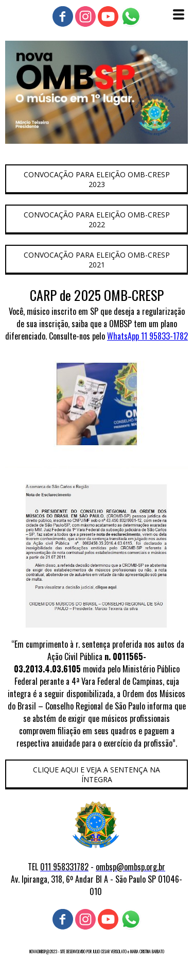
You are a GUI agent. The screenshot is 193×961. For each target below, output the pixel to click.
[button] (96, 179)
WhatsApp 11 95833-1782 (147, 336)
